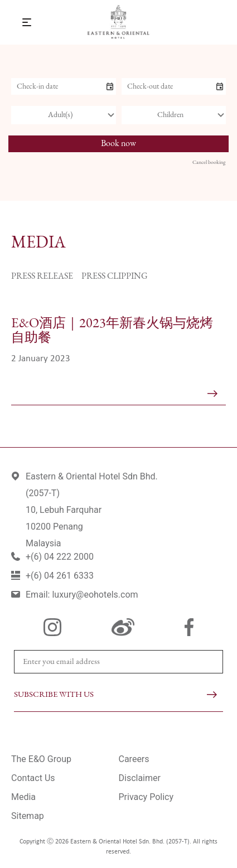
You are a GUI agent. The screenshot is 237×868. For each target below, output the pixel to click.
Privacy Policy (146, 797)
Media (23, 797)
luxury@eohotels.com (95, 594)
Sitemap (27, 816)
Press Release (42, 276)
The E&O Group (41, 759)
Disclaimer (140, 778)
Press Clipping (114, 276)
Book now (118, 143)
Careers (134, 759)
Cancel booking (208, 162)
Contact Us (33, 778)
